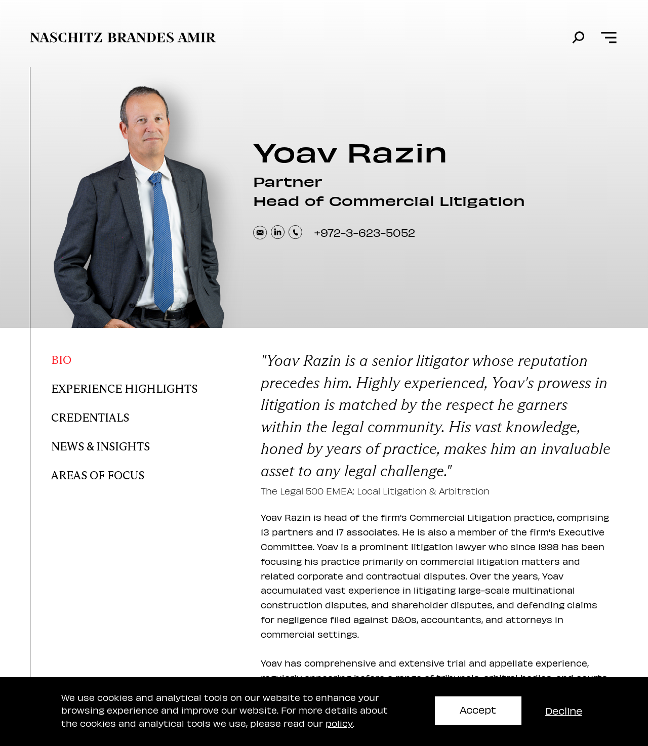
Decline (563, 710)
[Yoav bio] (133, 357)
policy (339, 723)
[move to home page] (123, 37)
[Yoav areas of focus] (133, 473)
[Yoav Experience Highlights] (133, 386)
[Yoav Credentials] (133, 415)
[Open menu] (609, 37)
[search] (578, 37)
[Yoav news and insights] (133, 444)
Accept (478, 709)
